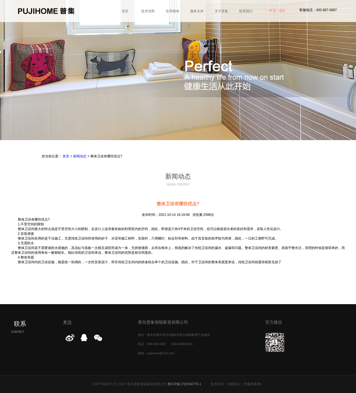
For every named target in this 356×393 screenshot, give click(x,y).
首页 (125, 11)
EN (282, 10)
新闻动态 (79, 156)
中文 (272, 10)
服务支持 (197, 11)
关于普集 (221, 11)
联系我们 (246, 11)
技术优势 (148, 11)
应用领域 (172, 11)
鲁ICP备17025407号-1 (184, 384)
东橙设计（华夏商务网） (245, 384)
